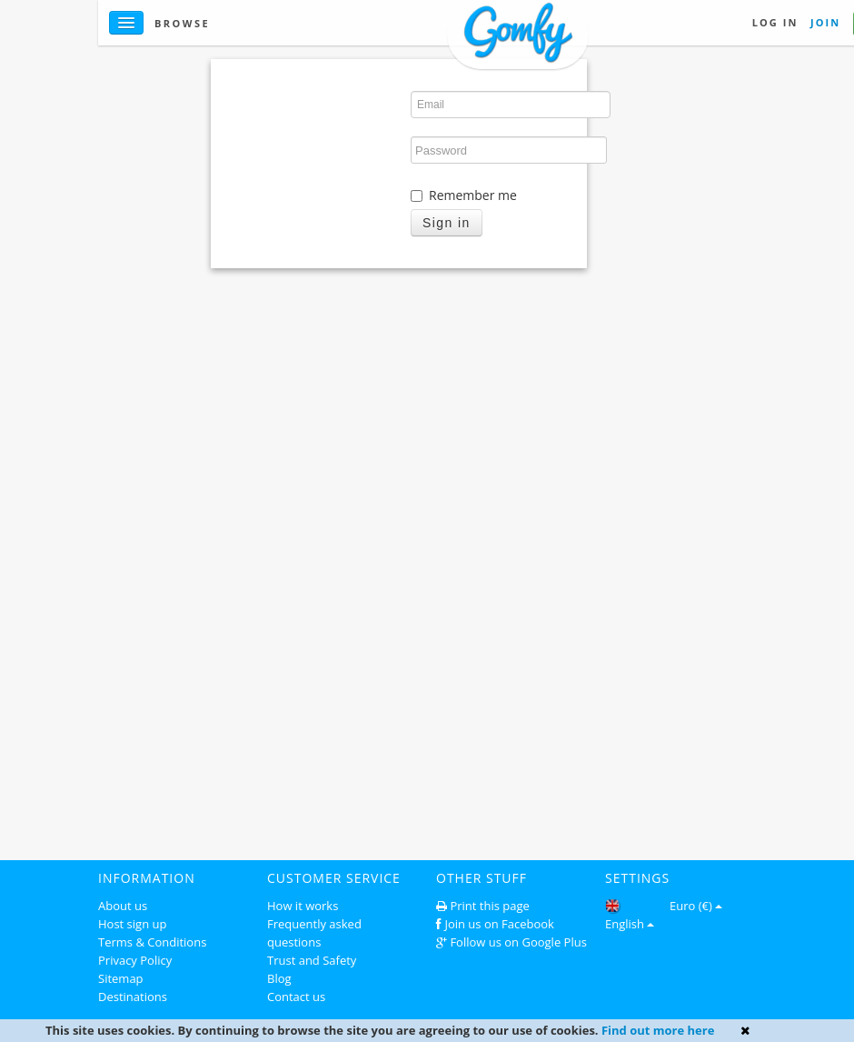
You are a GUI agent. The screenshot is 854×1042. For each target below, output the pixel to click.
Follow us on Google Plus (518, 942)
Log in (775, 22)
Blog (279, 978)
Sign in (446, 222)
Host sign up (132, 924)
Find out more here (657, 1030)
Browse (182, 23)
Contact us (296, 996)
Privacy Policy (135, 960)
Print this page (489, 905)
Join (825, 22)
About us (122, 905)
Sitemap (121, 978)
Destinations (132, 996)
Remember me (464, 195)
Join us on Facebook (499, 924)
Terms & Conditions (152, 942)
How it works (302, 905)
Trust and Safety (311, 960)
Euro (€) (696, 905)
